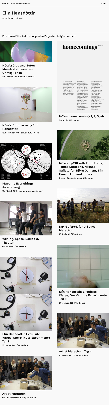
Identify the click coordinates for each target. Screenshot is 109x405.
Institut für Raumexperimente (16, 3)
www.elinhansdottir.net (12, 18)
